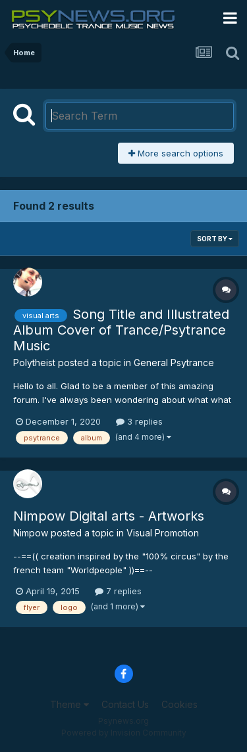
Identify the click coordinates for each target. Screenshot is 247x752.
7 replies (118, 591)
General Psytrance (174, 362)
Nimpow (30, 532)
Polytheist (34, 362)
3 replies (139, 421)
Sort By (215, 239)
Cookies (179, 704)
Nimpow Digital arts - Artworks (108, 516)
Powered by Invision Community (123, 733)
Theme (69, 704)
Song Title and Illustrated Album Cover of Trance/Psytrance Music (121, 330)
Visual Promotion (162, 532)
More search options (175, 153)
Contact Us (125, 704)
